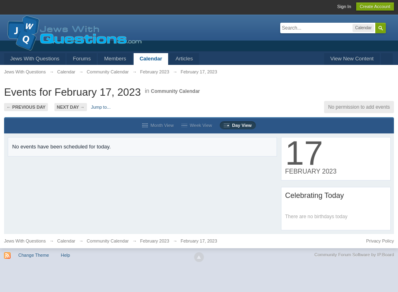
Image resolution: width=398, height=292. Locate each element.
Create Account (375, 6)
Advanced (390, 27)
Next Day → (70, 107)
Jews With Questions (34, 59)
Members (115, 59)
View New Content (352, 59)
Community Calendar (175, 91)
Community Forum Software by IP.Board (354, 254)
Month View (157, 125)
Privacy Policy (380, 240)
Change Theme (33, 255)
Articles (184, 59)
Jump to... (100, 107)
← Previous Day (25, 107)
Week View (197, 125)
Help (65, 255)
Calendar (151, 59)
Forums (82, 59)
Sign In (344, 6)
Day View (237, 125)
